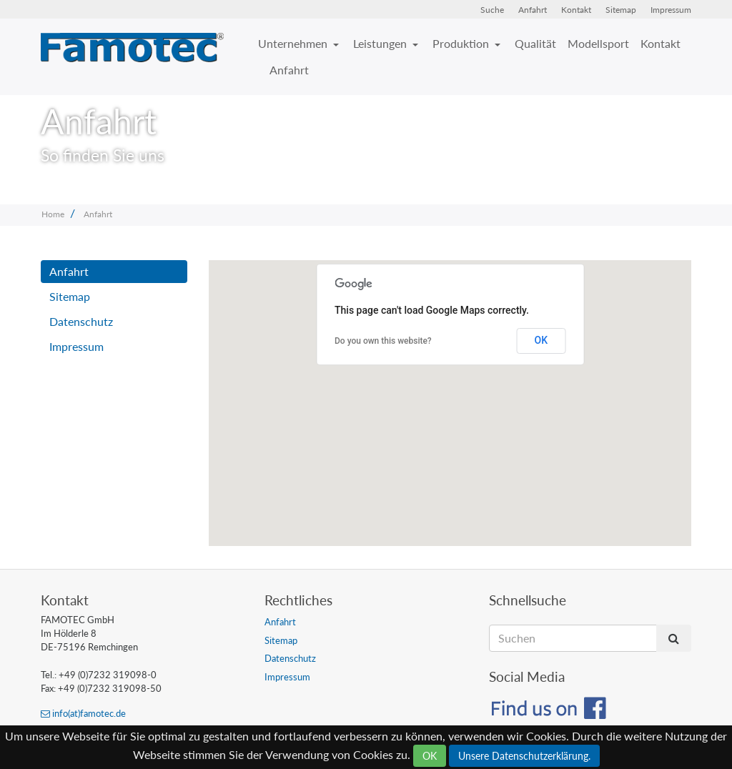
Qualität (535, 43)
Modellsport (598, 43)
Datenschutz (81, 321)
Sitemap (620, 9)
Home (52, 214)
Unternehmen (294, 43)
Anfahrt (532, 9)
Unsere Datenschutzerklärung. (524, 756)
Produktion (462, 43)
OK (541, 340)
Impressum (671, 9)
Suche (492, 9)
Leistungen (381, 43)
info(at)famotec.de (83, 713)
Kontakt (576, 9)
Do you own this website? (383, 341)
